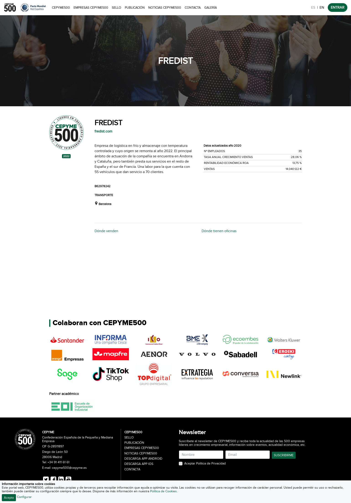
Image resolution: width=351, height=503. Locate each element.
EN (322, 7)
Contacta (193, 8)
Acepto (9, 498)
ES (313, 7)
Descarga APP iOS (138, 464)
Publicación (135, 8)
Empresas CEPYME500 (91, 8)
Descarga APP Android (143, 459)
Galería (210, 8)
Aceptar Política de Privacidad (205, 463)
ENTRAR (337, 7)
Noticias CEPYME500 (164, 8)
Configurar (24, 497)
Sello (116, 8)
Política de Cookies (163, 491)
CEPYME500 (61, 8)
